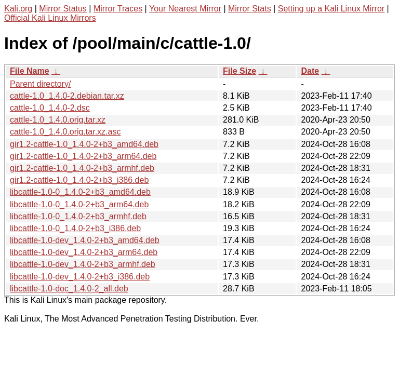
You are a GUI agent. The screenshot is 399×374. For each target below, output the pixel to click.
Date (310, 70)
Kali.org (18, 8)
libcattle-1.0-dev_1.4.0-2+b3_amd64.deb (84, 240)
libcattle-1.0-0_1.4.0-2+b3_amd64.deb (80, 192)
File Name (29, 70)
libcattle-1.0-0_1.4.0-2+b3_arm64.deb (79, 204)
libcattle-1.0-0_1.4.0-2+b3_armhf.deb (78, 216)
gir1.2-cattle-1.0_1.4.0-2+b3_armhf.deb (82, 168)
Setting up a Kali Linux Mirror (331, 8)
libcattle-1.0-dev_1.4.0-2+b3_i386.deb (80, 276)
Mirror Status (63, 8)
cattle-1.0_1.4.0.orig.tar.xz (57, 119)
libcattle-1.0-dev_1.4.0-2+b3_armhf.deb (82, 264)
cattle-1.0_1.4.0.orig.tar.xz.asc (65, 131)
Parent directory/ (40, 83)
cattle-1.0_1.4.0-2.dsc (50, 107)
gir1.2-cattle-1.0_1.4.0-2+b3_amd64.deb (84, 144)
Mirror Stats (249, 8)
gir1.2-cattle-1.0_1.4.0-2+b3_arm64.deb (83, 156)
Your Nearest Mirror (185, 8)
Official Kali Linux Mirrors (50, 18)
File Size (239, 70)
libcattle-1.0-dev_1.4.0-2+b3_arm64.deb (83, 252)
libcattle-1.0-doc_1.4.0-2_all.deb (69, 288)
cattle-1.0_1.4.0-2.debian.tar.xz (67, 95)
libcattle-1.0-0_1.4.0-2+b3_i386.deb (75, 228)
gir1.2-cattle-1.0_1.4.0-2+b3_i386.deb (79, 180)
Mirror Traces (118, 8)
